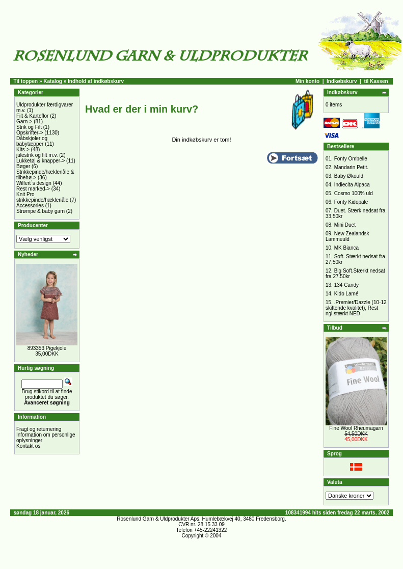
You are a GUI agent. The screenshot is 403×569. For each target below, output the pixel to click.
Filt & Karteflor (32, 116)
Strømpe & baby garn (40, 211)
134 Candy (346, 285)
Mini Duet (345, 225)
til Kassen (376, 81)
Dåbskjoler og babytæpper (31, 141)
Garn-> (24, 121)
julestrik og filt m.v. (37, 155)
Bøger (23, 166)
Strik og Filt (29, 127)
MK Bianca (346, 248)
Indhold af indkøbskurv (96, 81)
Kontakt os (28, 446)
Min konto (307, 81)
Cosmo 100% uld (353, 193)
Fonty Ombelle (350, 158)
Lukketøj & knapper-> (40, 161)
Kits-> (23, 149)
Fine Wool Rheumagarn (356, 428)
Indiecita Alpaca (352, 184)
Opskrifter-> (29, 133)
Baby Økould (348, 176)
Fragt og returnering (38, 429)
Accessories (30, 205)
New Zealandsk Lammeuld (347, 236)
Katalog (52, 81)
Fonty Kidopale (351, 202)
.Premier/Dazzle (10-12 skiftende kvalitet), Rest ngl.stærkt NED (356, 308)
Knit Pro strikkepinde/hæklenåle (42, 197)
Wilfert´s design (33, 183)
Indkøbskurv (342, 81)
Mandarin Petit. (351, 167)
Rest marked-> (33, 189)
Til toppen (26, 81)
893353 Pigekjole (47, 348)
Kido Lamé (346, 293)
